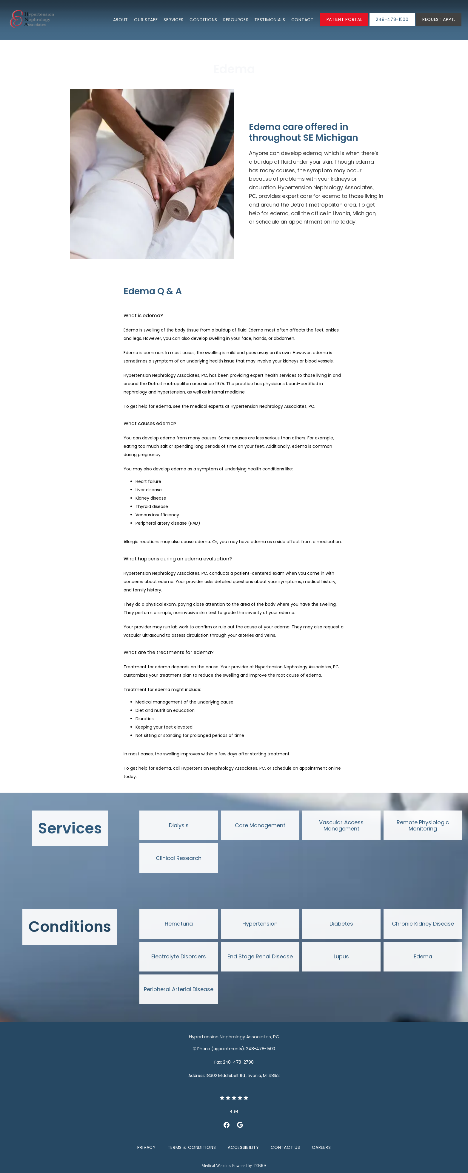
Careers (321, 1147)
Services (174, 20)
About (120, 20)
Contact (302, 20)
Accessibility (243, 1147)
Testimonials (269, 20)
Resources (235, 20)
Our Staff (146, 20)
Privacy (146, 1147)
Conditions (203, 20)
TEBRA (260, 1165)
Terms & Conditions (192, 1147)
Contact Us (285, 1147)
